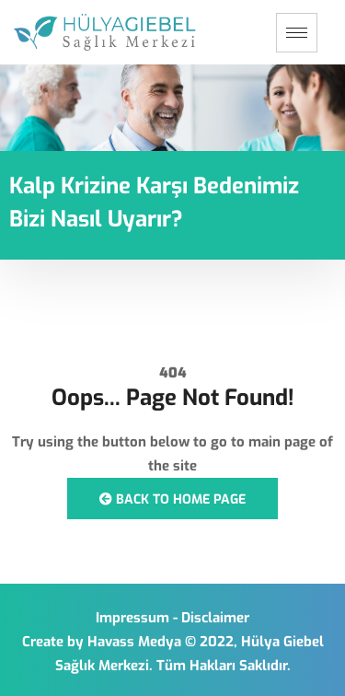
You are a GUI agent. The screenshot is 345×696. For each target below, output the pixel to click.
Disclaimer (215, 618)
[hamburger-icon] (296, 32)
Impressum (132, 618)
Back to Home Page (172, 499)
